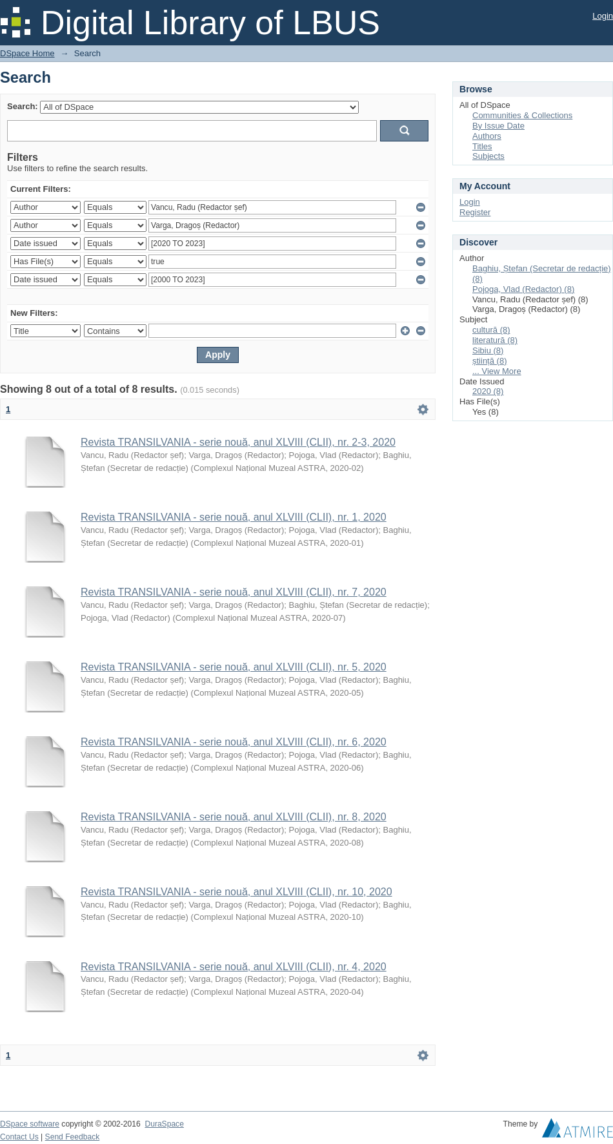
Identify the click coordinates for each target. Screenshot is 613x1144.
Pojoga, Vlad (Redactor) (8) (523, 289)
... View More (496, 371)
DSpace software (29, 1123)
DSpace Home (27, 53)
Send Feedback (72, 1136)
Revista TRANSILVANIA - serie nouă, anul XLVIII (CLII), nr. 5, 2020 (234, 666)
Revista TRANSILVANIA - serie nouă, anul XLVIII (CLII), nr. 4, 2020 (234, 966)
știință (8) (489, 361)
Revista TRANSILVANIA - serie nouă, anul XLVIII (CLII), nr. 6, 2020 (234, 741)
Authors (486, 136)
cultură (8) (491, 330)
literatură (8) (495, 340)
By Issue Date (498, 125)
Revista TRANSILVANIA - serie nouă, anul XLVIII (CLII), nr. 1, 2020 (234, 517)
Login (602, 16)
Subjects (488, 156)
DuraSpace (164, 1123)
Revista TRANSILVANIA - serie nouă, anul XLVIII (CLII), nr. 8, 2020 (234, 816)
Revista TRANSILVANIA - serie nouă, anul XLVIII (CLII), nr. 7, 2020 (234, 592)
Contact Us (19, 1136)
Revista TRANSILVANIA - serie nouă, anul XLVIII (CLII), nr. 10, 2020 (236, 891)
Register (474, 212)
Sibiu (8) (487, 350)
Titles (482, 146)
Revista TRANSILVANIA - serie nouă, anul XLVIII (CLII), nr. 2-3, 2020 (238, 442)
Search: (22, 106)
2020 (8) (487, 391)
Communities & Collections (522, 115)
